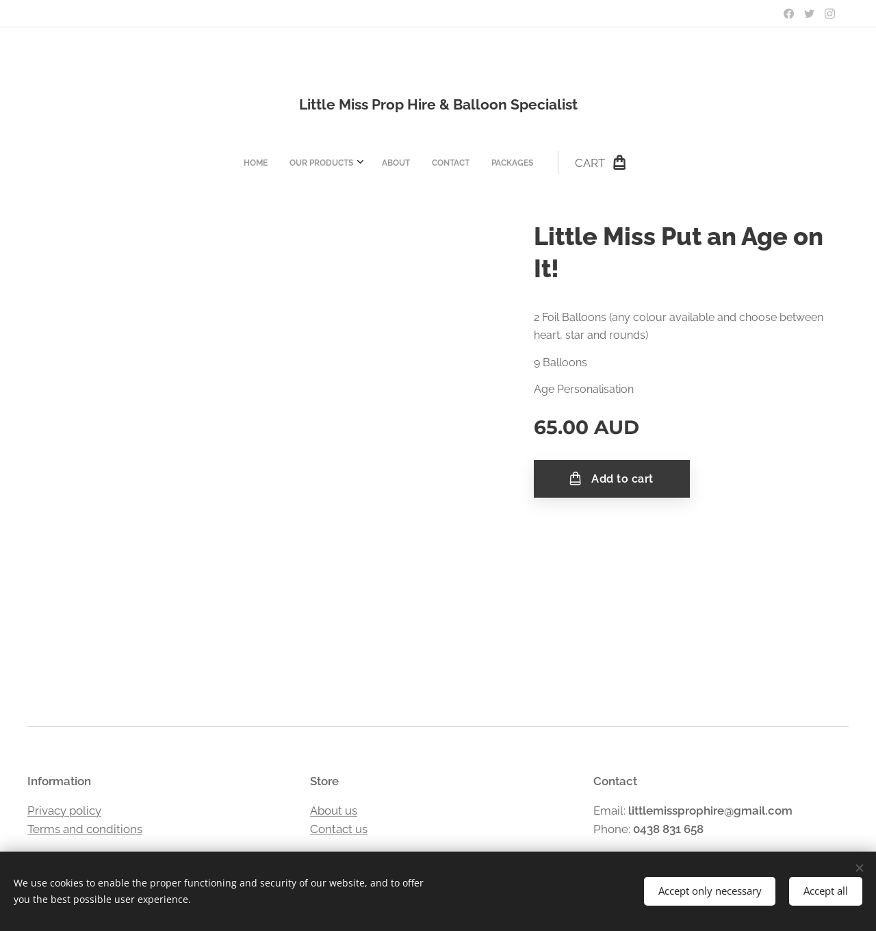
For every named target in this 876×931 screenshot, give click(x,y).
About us (333, 810)
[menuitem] (346, 163)
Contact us (339, 829)
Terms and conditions (84, 829)
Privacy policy (64, 810)
